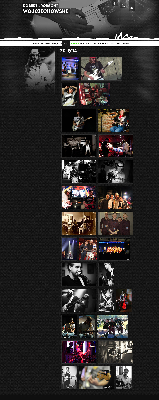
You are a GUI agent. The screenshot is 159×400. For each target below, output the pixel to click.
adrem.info (136, 396)
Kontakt (125, 43)
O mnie (47, 43)
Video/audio (57, 43)
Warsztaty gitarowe (111, 43)
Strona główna (36, 43)
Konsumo (75, 43)
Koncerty (97, 43)
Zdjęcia (66, 43)
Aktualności (85, 43)
